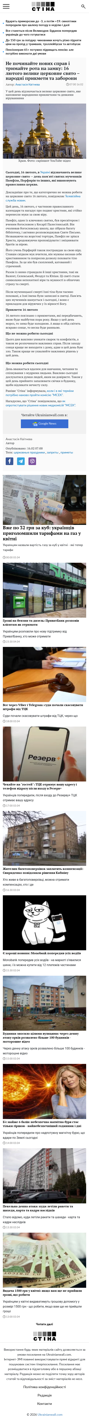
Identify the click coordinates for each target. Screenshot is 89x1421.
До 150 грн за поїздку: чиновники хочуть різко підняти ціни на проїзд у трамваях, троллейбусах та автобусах (43, 42)
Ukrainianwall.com (50, 1414)
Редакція (45, 1395)
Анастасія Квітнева (27, 84)
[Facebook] (9, 461)
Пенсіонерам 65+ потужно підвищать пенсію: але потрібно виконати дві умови (40, 51)
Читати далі (44, 1324)
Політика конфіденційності (44, 1387)
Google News (44, 423)
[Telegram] (21, 461)
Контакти (44, 1404)
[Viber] (32, 461)
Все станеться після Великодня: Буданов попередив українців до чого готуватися (41, 32)
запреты (52, 452)
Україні (45, 172)
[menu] (6, 6)
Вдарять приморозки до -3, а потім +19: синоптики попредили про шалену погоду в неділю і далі (41, 23)
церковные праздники (29, 452)
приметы (67, 452)
